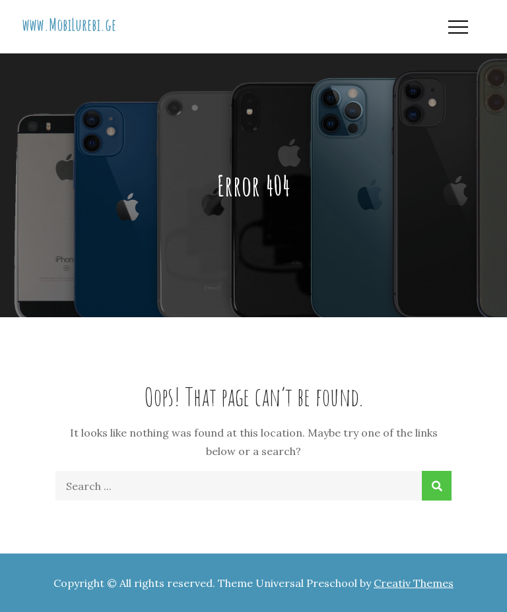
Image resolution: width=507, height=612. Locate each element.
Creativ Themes (414, 583)
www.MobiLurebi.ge (69, 24)
